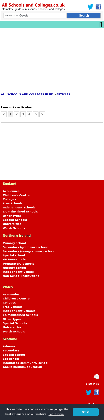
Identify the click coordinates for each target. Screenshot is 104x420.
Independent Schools (19, 207)
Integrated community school (25, 363)
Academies (11, 191)
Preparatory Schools (18, 263)
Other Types (12, 215)
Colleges (9, 199)
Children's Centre (16, 195)
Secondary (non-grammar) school (29, 251)
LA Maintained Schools (20, 211)
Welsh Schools (14, 228)
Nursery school (14, 267)
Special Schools (15, 220)
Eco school (11, 358)
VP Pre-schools (14, 259)
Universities (12, 224)
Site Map (92, 383)
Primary (9, 346)
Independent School (18, 271)
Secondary (11, 350)
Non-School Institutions (21, 276)
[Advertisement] (52, 56)
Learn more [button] (56, 414)
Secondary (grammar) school (25, 247)
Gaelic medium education (22, 367)
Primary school (14, 243)
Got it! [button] (86, 412)
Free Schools (12, 203)
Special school (14, 255)
